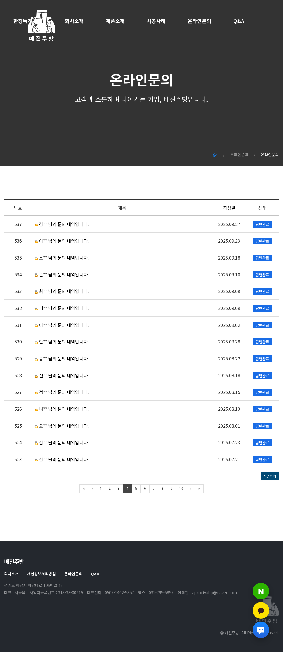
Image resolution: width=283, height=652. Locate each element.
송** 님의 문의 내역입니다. (62, 380)
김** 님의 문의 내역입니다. (62, 246)
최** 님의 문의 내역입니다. (62, 313)
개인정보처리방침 (41, 573)
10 (181, 510)
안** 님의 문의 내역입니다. (62, 363)
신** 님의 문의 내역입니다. (62, 397)
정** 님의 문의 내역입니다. (62, 414)
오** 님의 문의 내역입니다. (62, 447)
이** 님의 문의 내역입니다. (62, 263)
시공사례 (156, 20)
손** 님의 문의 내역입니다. (62, 296)
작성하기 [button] (270, 498)
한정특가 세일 (28, 20)
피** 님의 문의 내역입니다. (62, 330)
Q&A (238, 20)
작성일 (229, 229)
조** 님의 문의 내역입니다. (62, 279)
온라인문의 (199, 20)
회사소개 (74, 20)
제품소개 (115, 20)
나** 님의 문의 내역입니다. (62, 431)
